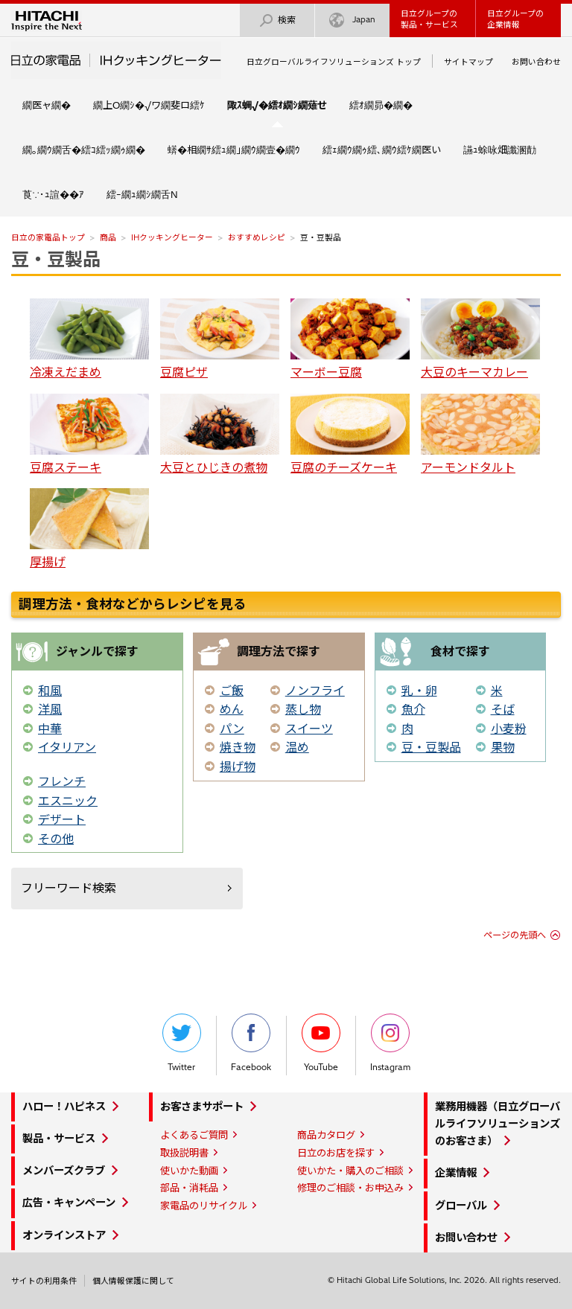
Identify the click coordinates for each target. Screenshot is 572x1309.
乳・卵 (419, 690)
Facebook (251, 1043)
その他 (56, 838)
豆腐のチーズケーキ (350, 434)
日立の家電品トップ (48, 237)
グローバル (461, 1205)
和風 (50, 690)
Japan (352, 20)
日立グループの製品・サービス (429, 19)
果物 (503, 747)
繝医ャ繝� (46, 105)
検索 (277, 20)
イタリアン (67, 747)
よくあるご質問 (194, 1135)
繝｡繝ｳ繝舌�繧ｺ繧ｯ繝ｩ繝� (83, 150)
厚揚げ (89, 528)
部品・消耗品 (189, 1188)
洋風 (50, 709)
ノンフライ (315, 690)
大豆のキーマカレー (480, 339)
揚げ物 (237, 766)
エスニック (68, 800)
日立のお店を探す (336, 1153)
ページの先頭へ (514, 935)
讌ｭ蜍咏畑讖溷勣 (499, 150)
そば (503, 709)
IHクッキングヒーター (172, 237)
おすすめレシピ (256, 237)
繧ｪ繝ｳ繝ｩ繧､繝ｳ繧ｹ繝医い (381, 150)
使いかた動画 (189, 1171)
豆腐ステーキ (89, 434)
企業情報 (456, 1173)
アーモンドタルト (480, 434)
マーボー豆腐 (350, 339)
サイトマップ (468, 62)
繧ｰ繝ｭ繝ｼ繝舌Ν (142, 194)
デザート (62, 819)
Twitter (181, 1043)
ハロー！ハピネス (64, 1106)
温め (297, 747)
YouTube (321, 1043)
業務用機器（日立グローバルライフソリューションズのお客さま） (497, 1124)
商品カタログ (326, 1135)
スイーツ (309, 728)
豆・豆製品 (56, 259)
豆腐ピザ (219, 339)
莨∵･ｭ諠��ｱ (53, 194)
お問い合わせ (536, 62)
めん (232, 709)
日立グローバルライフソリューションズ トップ (334, 62)
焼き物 (237, 747)
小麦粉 (509, 728)
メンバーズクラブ (63, 1170)
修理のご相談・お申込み (350, 1188)
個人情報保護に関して (133, 1281)
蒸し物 (303, 709)
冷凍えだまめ (89, 339)
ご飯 (232, 690)
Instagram (390, 1043)
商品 (108, 237)
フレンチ (62, 781)
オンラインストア (64, 1235)
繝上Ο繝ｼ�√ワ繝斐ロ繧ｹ (149, 105)
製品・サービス (58, 1138)
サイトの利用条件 (44, 1281)
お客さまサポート (202, 1106)
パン (232, 728)
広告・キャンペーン (68, 1202)
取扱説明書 (184, 1153)
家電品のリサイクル (203, 1206)
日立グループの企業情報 (515, 19)
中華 (50, 728)
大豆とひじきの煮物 (219, 434)
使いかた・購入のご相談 (350, 1171)
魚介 (413, 709)
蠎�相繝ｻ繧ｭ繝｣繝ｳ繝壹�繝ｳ (234, 150)
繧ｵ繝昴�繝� (381, 105)
